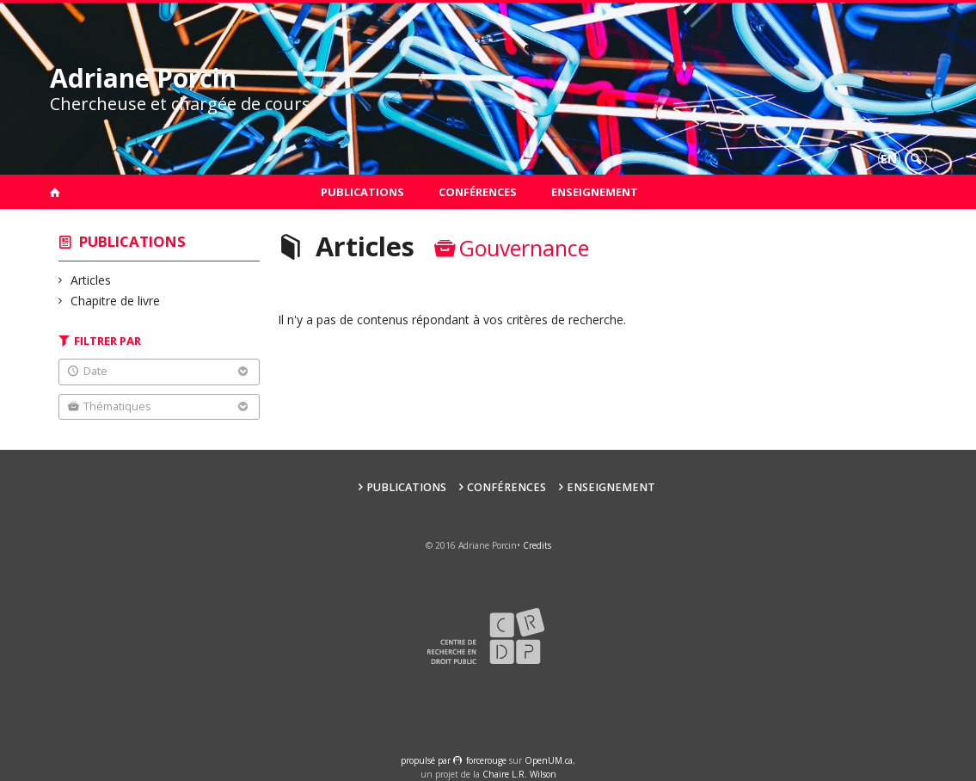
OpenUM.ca (549, 760)
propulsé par (427, 760)
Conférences (478, 192)
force (486, 760)
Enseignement (594, 192)
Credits (537, 545)
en (889, 159)
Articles (91, 280)
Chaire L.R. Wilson (519, 774)
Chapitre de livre (115, 300)
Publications (362, 192)
